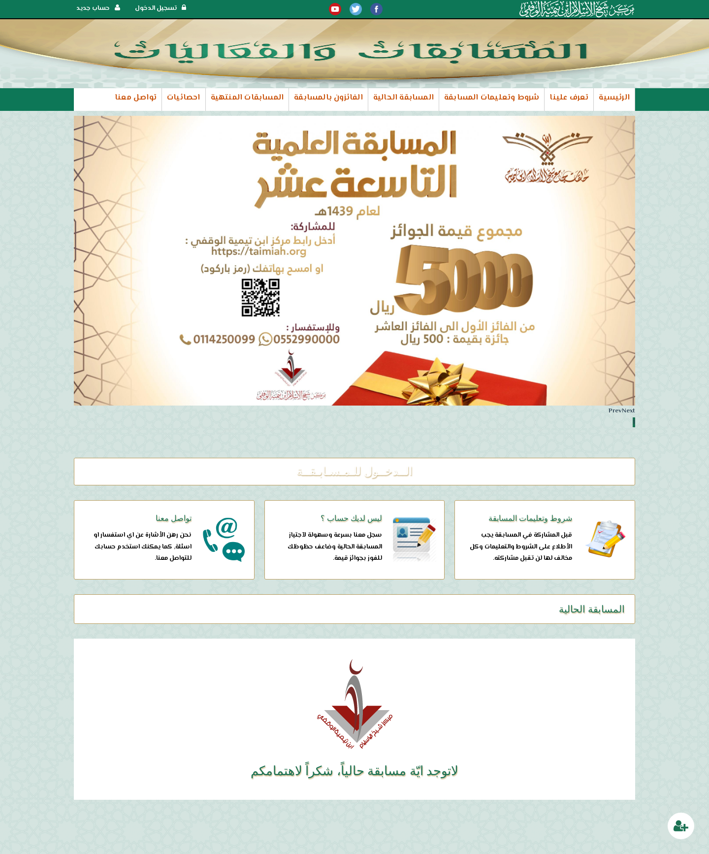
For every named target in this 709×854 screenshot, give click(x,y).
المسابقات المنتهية (247, 98)
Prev (615, 411)
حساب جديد (98, 8)
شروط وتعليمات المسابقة (491, 98)
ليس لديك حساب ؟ (351, 518)
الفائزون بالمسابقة (328, 98)
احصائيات (183, 98)
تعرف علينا (568, 98)
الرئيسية (614, 98)
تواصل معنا (136, 98)
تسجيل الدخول (160, 8)
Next (628, 411)
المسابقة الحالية (403, 98)
